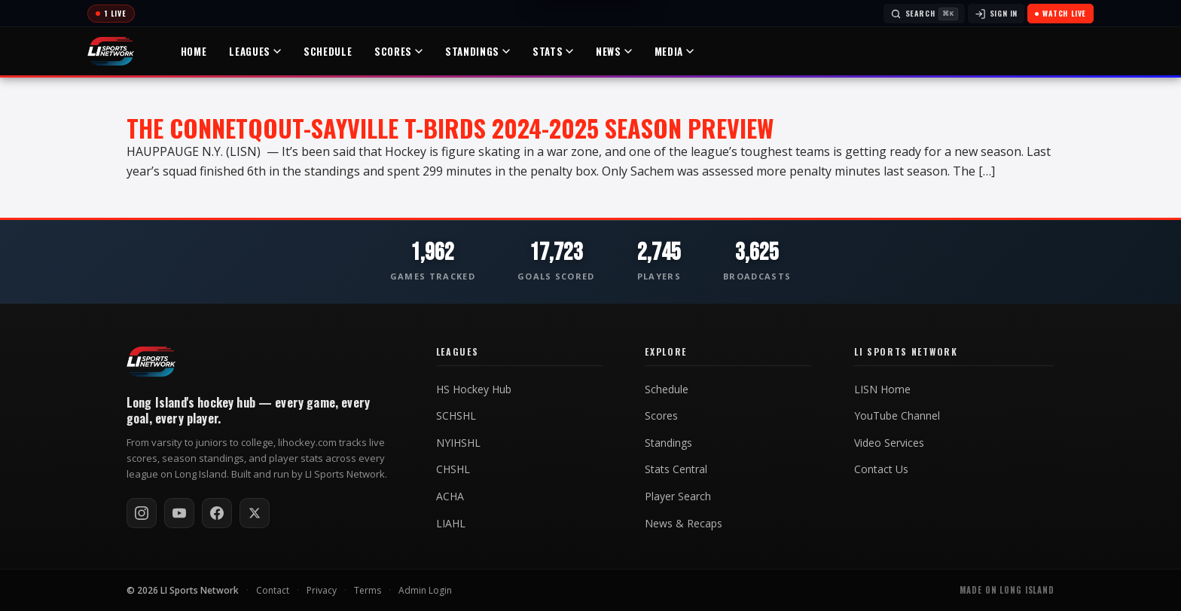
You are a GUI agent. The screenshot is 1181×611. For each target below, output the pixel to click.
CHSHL (453, 469)
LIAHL (450, 523)
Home (194, 51)
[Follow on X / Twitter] (255, 513)
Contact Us (881, 469)
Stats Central (676, 469)
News (614, 51)
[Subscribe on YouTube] (179, 513)
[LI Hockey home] (151, 362)
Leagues (255, 51)
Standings (477, 51)
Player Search (678, 496)
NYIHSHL (458, 443)
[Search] (924, 13)
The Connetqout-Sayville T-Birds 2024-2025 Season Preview (450, 127)
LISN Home (882, 389)
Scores (398, 51)
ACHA (450, 496)
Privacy (322, 590)
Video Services (889, 443)
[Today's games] (111, 14)
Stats (553, 51)
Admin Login (425, 590)
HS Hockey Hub (473, 389)
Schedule (328, 51)
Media (674, 51)
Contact (272, 590)
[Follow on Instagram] (142, 513)
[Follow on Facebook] (217, 513)
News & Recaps (683, 523)
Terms (367, 590)
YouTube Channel (897, 416)
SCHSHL (456, 416)
